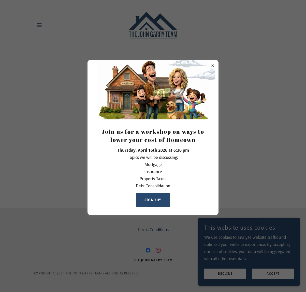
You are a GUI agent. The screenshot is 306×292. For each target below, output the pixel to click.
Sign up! (153, 200)
